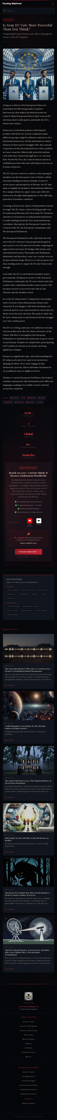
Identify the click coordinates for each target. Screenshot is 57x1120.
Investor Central (12, 590)
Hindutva (35, 594)
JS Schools (10, 598)
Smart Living (11, 594)
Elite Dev (44, 594)
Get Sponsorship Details (28, 551)
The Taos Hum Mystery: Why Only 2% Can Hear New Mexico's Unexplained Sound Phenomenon (27, 670)
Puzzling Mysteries (27, 610)
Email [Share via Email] (39, 402)
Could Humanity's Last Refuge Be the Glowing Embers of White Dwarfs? (25, 727)
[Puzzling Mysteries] (29, 522)
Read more (10, 685)
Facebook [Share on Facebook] (14, 398)
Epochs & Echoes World (30, 606)
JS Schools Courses (28, 1052)
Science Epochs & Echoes (28, 1085)
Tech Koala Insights (13, 606)
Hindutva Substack (28, 1103)
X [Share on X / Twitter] (23, 398)
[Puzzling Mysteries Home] (12, 3)
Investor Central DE (42, 590)
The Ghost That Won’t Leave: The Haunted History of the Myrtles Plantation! (28, 782)
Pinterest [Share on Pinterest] (30, 402)
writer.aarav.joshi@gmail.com (28, 1006)
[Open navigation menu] (53, 4)
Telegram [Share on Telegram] (19, 402)
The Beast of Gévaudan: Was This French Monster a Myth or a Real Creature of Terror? (27, 894)
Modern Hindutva (12, 614)
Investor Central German (28, 1030)
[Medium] (38, 521)
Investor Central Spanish (28, 1026)
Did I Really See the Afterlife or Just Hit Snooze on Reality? (27, 839)
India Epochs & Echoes (29, 1094)
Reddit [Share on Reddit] (42, 398)
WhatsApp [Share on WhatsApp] (8, 402)
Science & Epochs (41, 610)
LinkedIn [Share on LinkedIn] (31, 398)
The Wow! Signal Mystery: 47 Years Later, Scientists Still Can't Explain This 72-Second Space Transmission (27, 952)
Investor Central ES (27, 590)
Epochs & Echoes (24, 594)
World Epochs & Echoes (28, 1089)
